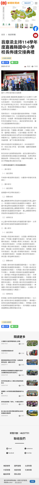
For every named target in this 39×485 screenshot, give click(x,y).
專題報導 (6, 466)
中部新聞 (6, 470)
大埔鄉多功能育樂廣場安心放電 (10, 341)
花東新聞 (28, 470)
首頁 (3, 35)
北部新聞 (28, 466)
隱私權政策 (18, 482)
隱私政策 (17, 474)
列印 (27, 67)
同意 (32, 481)
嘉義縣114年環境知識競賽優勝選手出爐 (12, 392)
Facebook (11, 453)
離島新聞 (6, 474)
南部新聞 (17, 470)
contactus (30, 448)
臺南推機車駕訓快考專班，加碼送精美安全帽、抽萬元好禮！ (12, 361)
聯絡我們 (27, 3)
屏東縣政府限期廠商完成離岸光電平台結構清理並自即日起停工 (12, 371)
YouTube (29, 453)
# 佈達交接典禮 (6, 58)
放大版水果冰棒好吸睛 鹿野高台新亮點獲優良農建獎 (12, 412)
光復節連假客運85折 (7, 351)
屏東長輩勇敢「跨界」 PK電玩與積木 (12, 402)
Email (10, 448)
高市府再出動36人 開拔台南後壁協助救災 (12, 382)
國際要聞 (17, 466)
